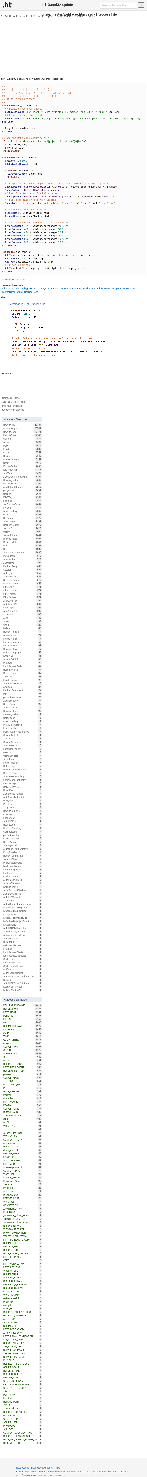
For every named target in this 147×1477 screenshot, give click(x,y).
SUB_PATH (22, 1429)
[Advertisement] (73, 46)
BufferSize (22, 969)
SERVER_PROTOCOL (22, 1356)
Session (22, 569)
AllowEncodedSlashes (22, 890)
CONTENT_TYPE (22, 1170)
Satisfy (22, 531)
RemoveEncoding (22, 828)
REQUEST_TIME (22, 1370)
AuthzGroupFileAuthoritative (22, 903)
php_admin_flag (22, 835)
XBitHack (22, 738)
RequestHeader (22, 524)
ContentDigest (22, 755)
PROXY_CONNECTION (22, 1232)
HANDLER (22, 1156)
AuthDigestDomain (22, 879)
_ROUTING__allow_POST (22, 1222)
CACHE (22, 1118)
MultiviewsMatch (22, 866)
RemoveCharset (22, 772)
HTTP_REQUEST (22, 1267)
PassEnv (22, 804)
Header (22, 449)
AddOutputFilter (22, 611)
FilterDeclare (22, 597)
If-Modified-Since (22, 1181)
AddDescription (22, 700)
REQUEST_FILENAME (22, 1005)
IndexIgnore (103, 288)
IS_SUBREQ (22, 1212)
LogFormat (22, 817)
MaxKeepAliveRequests (22, 907)
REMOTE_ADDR (22, 1112)
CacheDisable (22, 831)
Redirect (22, 455)
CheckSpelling (22, 721)
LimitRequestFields (22, 952)
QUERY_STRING (22, 1039)
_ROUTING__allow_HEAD (22, 1215)
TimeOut (22, 676)
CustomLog (22, 814)
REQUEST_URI (22, 1008)
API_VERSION (22, 1322)
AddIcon (22, 686)
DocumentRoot (22, 710)
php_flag (22, 500)
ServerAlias (22, 900)
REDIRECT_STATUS (22, 1063)
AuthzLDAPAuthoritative (22, 848)
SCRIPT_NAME (22, 1274)
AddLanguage (22, 707)
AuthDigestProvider (22, 793)
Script (22, 462)
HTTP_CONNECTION (22, 1263)
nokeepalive (22, 1143)
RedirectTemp (22, 566)
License (20, 279)
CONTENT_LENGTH (22, 1291)
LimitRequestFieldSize (22, 955)
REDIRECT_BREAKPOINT (22, 1411)
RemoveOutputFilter (22, 855)
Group (22, 624)
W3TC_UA (22, 1191)
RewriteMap (22, 783)
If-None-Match (22, 1194)
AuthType (22, 573)
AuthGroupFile (22, 604)
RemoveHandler (22, 631)
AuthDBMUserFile (22, 893)
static (22, 1032)
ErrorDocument (59, 288)
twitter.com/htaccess (13, 409)
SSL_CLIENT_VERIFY (22, 1343)
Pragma (22, 1094)
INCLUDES (22, 1029)
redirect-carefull (22, 1298)
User (35, 292)
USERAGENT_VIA (22, 1225)
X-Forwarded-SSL (22, 1408)
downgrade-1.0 (22, 1150)
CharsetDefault (22, 735)
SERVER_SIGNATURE (22, 1353)
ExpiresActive (22, 466)
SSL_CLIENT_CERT (22, 1346)
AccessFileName (22, 883)
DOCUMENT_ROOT (22, 1084)
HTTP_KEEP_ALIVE (22, 1256)
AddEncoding (22, 511)
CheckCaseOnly (22, 838)
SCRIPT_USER (22, 1422)
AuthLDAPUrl (22, 821)
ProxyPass (22, 800)
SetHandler (22, 614)
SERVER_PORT (22, 1046)
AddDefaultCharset (15, 16)
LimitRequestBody (22, 666)
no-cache (22, 1098)
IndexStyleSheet (22, 714)
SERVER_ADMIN (22, 1177)
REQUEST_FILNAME (22, 1280)
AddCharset (22, 521)
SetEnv (22, 548)
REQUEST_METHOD (22, 1070)
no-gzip (22, 1043)
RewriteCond (22, 431)
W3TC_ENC (22, 1125)
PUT (22, 1087)
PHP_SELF (22, 1360)
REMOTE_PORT (22, 1401)
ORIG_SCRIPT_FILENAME (22, 1384)
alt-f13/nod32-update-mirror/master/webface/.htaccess (63, 16)
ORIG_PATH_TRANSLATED (22, 1387)
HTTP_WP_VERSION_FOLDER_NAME (22, 1439)
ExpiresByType (22, 483)
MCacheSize (22, 924)
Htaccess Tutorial (11, 398)
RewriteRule (22, 424)
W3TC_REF (22, 1201)
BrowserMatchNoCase (22, 769)
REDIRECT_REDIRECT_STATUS (22, 1436)
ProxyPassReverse (22, 862)
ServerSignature (22, 579)
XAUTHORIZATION (22, 1208)
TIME (22, 1036)
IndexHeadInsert (22, 762)
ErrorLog (22, 948)
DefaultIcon (22, 717)
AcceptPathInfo (22, 659)
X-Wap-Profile (22, 1136)
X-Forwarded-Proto (22, 1132)
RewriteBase (22, 435)
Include (22, 507)
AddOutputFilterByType (22, 476)
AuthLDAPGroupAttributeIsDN (22, 976)
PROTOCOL (22, 1425)
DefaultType (22, 766)
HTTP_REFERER (22, 1091)
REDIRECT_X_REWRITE (22, 1284)
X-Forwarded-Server (22, 1332)
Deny (32, 288)
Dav (22, 693)
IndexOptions (115, 288)
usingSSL (22, 1305)
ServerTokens (22, 535)
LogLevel (22, 872)
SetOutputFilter (22, 517)
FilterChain (22, 586)
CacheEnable (22, 959)
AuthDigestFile (22, 845)
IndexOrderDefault (22, 724)
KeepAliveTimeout (22, 986)
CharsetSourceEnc (22, 741)
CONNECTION (22, 1205)
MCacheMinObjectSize (22, 910)
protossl (22, 1074)
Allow (22, 442)
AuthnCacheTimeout (22, 972)
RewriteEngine (22, 428)
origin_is (22, 1308)
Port (22, 545)
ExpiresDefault (22, 469)
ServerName (22, 704)
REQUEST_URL (22, 1246)
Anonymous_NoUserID (22, 931)
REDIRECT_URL (22, 1249)
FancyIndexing (74, 288)
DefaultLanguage (22, 652)
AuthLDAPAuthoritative (22, 928)
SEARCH (22, 1184)
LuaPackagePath (22, 869)
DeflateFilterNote (22, 786)
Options (127, 288)
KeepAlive (22, 655)
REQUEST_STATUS (22, 1374)
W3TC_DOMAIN (22, 1294)
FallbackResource (22, 642)
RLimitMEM (22, 941)
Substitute (22, 759)
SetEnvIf (22, 528)
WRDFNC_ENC (22, 1270)
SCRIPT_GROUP (22, 1367)
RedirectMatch (22, 542)
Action (22, 621)
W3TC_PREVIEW (22, 1160)
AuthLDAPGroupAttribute (22, 983)
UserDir (22, 752)
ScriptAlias (22, 807)
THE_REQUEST (22, 1081)
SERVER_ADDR (22, 1077)
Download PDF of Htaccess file (26, 304)
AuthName (22, 562)
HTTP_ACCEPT (22, 1163)
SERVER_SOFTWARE (22, 1349)
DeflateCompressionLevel (22, 731)
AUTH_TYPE (22, 1318)
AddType (25, 288)
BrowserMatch (22, 538)
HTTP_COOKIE (22, 1101)
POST (22, 1060)
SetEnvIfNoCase (24, 292)
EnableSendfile (22, 886)
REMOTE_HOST (22, 1198)
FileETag (22, 497)
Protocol (22, 662)
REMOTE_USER (22, 1153)
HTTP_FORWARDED (22, 1329)
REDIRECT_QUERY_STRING (22, 1311)
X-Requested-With (22, 1115)
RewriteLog (22, 824)
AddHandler (22, 559)
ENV (22, 1022)
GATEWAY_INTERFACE (22, 1315)
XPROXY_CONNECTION (22, 1236)
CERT (22, 1260)
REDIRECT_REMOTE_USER (22, 1363)
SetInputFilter (22, 859)
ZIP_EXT (22, 1405)
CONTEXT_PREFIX (22, 1139)
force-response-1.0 (22, 1167)
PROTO (22, 1105)
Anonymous (22, 635)
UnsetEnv (22, 790)
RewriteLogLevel (22, 810)
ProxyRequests (22, 914)
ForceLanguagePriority (22, 779)
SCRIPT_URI (22, 1325)
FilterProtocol (22, 593)
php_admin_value (22, 697)
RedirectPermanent (22, 690)
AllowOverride (22, 600)
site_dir (22, 1391)
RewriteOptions (22, 583)
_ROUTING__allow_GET (22, 1218)
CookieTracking (22, 876)
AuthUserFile (22, 576)
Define (22, 628)
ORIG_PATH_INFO (22, 1418)
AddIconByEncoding (22, 776)
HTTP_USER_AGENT (22, 1067)
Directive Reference (12, 406)
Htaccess (36, 1467)
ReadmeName (8, 292)
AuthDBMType (22, 938)
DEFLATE (22, 1015)
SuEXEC (22, 979)
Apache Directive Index (14, 402)
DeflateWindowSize (22, 990)
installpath (22, 1398)
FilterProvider (22, 590)
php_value (22, 490)
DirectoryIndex (43, 288)
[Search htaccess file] (118, 5)
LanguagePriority (22, 748)
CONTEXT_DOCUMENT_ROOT (22, 1432)
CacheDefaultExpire (22, 965)
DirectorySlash (22, 648)
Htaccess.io (22, 1467)
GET (22, 1056)
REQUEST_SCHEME (22, 1287)
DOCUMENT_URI (21, 1442)
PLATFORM (22, 1394)
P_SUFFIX (22, 1301)
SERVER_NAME (22, 1108)
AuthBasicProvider (22, 683)
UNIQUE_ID (22, 1415)
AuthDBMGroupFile (22, 897)
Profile (22, 1122)
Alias (22, 617)
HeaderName (89, 288)
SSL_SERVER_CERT (22, 1339)
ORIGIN (22, 1050)
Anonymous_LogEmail (22, 934)
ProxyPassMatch (22, 852)
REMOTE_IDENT (22, 1377)
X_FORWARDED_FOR (22, 1229)
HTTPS (22, 1019)
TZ (22, 1129)
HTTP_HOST (22, 1012)
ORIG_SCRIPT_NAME (22, 1380)
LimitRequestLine (22, 962)
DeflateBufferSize (22, 945)
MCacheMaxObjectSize (22, 917)
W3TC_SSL (22, 1174)
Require (22, 493)
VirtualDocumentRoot (22, 552)
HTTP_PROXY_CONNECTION (22, 1336)
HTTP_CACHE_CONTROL (22, 1253)
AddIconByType (22, 745)
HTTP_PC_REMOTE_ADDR (22, 1239)
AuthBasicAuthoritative (22, 797)
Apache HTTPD (51, 1467)
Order (134, 288)
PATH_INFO (22, 1187)
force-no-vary (22, 1053)
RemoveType (22, 673)
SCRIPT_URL (22, 1243)
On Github (9, 279)
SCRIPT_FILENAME (22, 1025)
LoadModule (22, 728)
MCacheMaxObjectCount (22, 921)
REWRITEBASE (22, 1146)
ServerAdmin (22, 841)
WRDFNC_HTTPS (22, 1277)
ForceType (22, 607)
